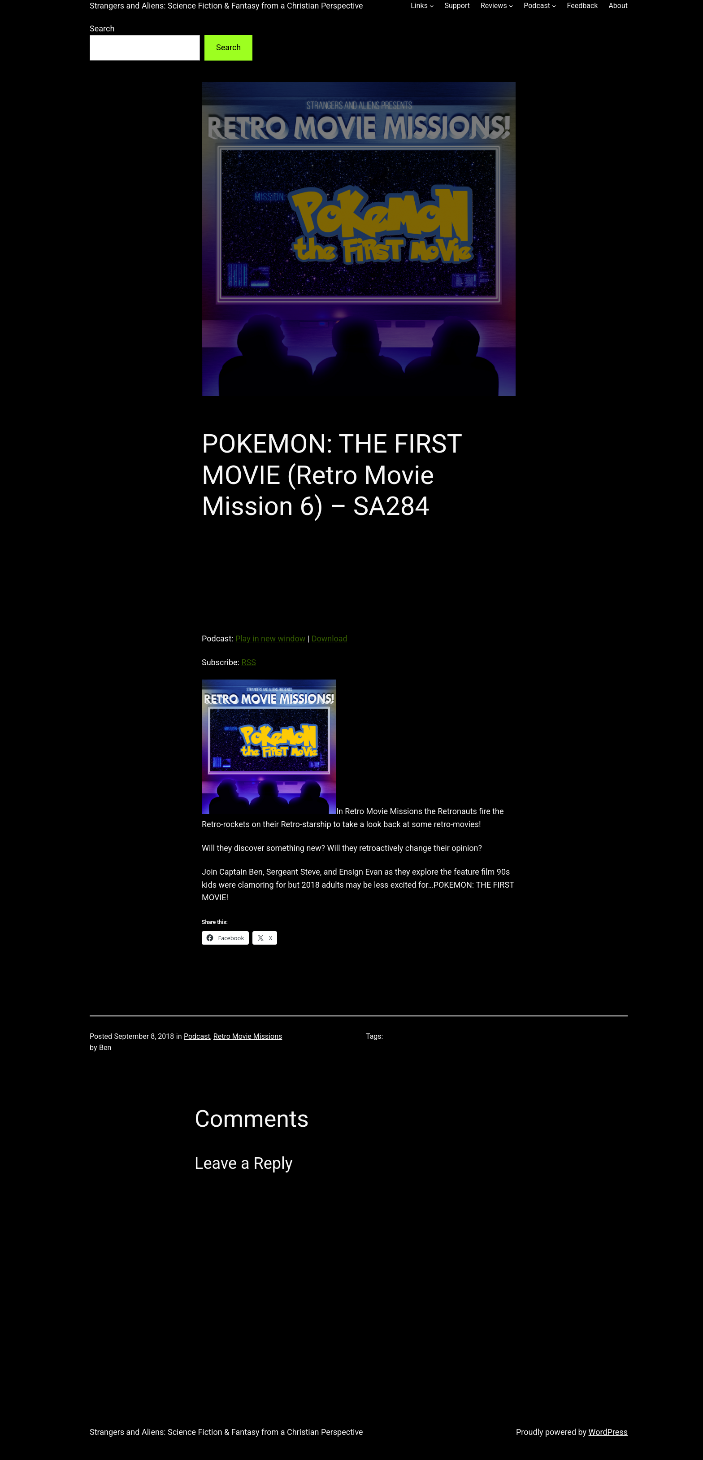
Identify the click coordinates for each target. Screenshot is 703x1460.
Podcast (197, 1036)
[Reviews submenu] (511, 6)
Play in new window (270, 638)
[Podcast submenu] (554, 6)
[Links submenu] (432, 6)
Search (102, 28)
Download (329, 638)
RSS (248, 662)
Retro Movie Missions (247, 1036)
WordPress (608, 1432)
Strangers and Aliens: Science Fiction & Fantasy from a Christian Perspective (226, 5)
